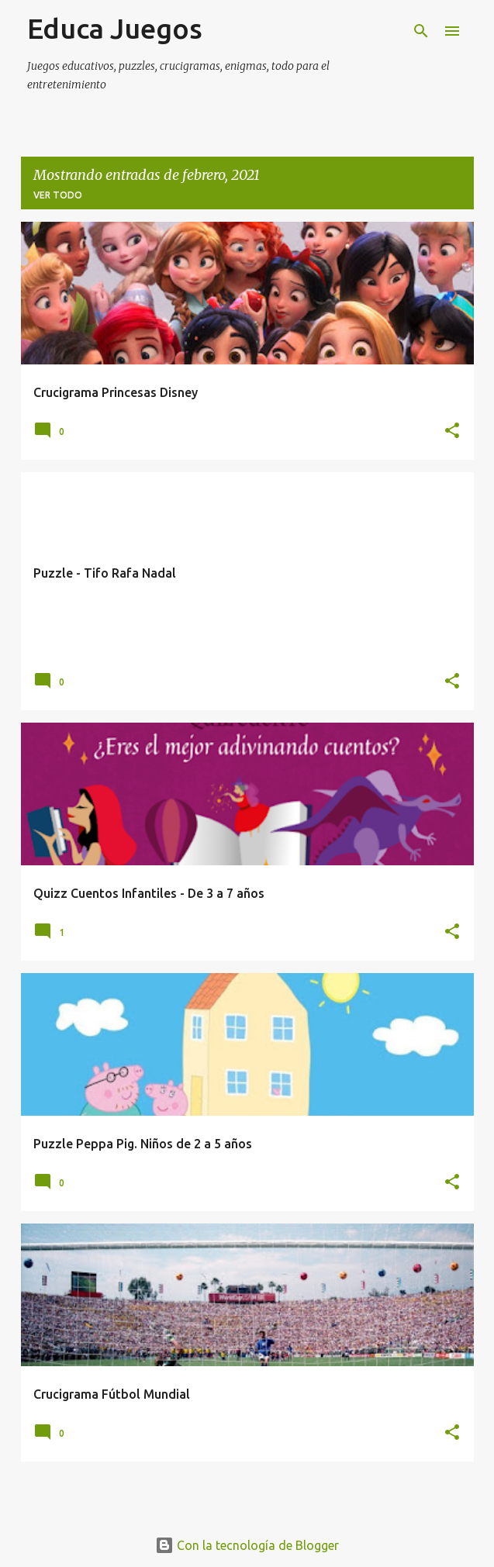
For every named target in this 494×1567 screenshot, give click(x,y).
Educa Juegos (114, 28)
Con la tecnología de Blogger (247, 1545)
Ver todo (57, 195)
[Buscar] (421, 31)
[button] (452, 431)
